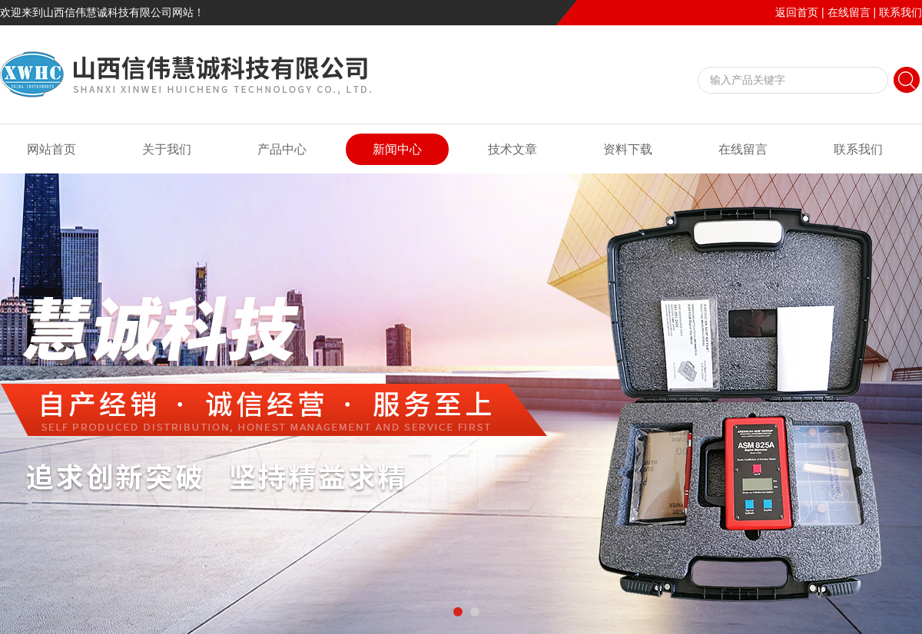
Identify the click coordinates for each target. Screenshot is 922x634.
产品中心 (282, 149)
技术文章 (512, 149)
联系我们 (900, 12)
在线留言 (849, 12)
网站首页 (51, 149)
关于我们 (166, 149)
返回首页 (796, 12)
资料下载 (627, 149)
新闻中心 (397, 149)
